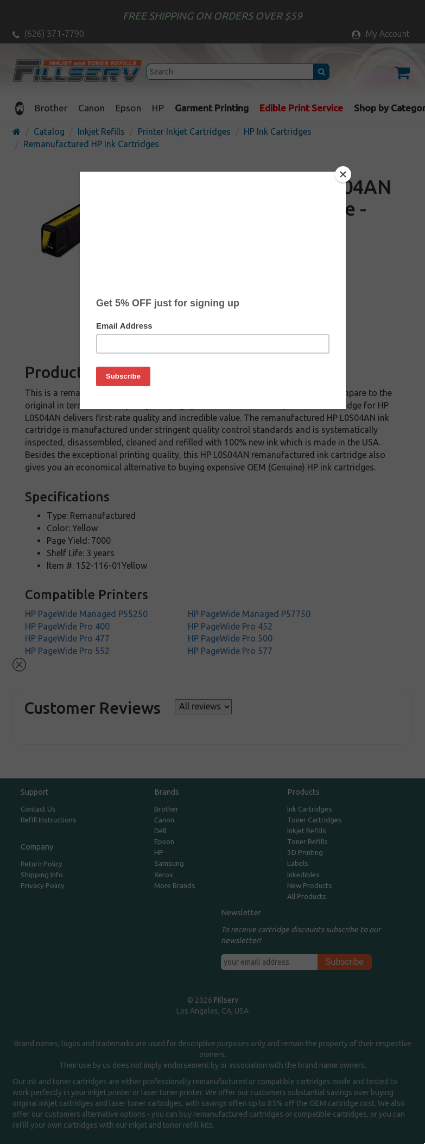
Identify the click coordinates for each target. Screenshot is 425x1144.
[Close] (343, 174)
